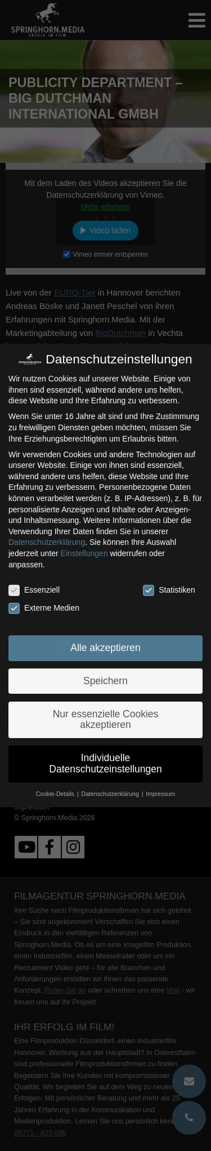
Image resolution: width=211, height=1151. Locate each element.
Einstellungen (84, 553)
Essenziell (34, 590)
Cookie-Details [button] (56, 793)
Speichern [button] (105, 680)
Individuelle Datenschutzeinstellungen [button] (105, 763)
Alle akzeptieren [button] (105, 647)
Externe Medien (43, 608)
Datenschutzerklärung (46, 542)
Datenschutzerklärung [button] (111, 793)
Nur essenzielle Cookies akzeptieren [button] (106, 719)
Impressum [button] (160, 793)
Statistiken (169, 590)
